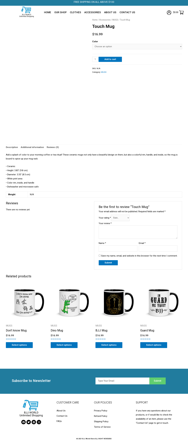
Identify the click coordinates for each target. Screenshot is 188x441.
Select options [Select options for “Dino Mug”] (64, 345)
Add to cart (110, 59)
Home (47, 12)
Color (95, 41)
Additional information (32, 147)
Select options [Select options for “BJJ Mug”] (108, 345)
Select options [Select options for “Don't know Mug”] (19, 345)
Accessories (92, 12)
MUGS (115, 20)
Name (102, 243)
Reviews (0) (53, 147)
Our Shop (60, 12)
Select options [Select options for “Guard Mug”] (153, 345)
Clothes (75, 12)
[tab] (12, 147)
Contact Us (127, 12)
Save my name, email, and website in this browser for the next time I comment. (139, 255)
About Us (110, 12)
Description (12, 147)
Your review (105, 223)
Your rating (105, 218)
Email (142, 243)
